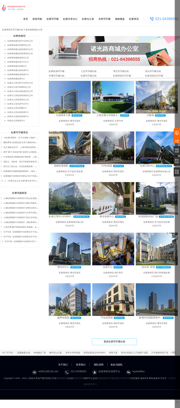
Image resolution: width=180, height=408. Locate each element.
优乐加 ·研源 (148, 267)
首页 (25, 19)
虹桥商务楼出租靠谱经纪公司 (20, 49)
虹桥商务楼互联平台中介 (18, 62)
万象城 (150, 115)
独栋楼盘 (120, 19)
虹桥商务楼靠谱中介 (16, 79)
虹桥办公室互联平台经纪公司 (20, 83)
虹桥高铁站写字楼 (154, 75)
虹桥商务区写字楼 (122, 75)
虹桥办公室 (88, 19)
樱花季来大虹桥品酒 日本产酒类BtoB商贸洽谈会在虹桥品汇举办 (31, 142)
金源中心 (107, 267)
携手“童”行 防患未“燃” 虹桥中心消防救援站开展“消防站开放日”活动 (32, 152)
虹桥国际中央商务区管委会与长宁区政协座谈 (22, 176)
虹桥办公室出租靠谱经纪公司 (20, 91)
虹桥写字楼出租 (89, 75)
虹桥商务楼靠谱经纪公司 (18, 58)
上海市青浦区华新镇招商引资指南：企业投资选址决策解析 (28, 227)
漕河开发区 (75, 121)
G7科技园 (107, 166)
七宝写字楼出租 (89, 71)
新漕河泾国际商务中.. (150, 317)
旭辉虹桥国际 (61, 166)
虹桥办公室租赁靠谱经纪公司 (20, 95)
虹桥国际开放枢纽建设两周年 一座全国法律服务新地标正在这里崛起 (33, 171)
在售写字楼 (105, 19)
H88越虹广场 (39, 352)
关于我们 (63, 364)
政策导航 (37, 19)
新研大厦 (113, 352)
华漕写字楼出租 (56, 75)
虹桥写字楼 (53, 19)
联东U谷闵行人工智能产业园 (134, 352)
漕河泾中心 (63, 267)
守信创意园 (107, 317)
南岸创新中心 (107, 216)
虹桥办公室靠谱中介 (16, 120)
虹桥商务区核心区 (75, 222)
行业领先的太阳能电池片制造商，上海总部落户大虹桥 (26, 157)
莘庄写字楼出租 (121, 71)
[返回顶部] (177, 403)
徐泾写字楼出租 (153, 71)
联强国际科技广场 (148, 216)
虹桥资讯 (134, 19)
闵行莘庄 (119, 272)
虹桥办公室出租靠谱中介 (18, 112)
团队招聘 (99, 364)
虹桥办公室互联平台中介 (18, 104)
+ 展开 (173, 352)
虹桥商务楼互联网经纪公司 (19, 45)
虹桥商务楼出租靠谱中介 (18, 70)
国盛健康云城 (23, 352)
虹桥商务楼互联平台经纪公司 (20, 41)
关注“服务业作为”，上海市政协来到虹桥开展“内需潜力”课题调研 (31, 147)
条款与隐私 (117, 364)
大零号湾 (119, 121)
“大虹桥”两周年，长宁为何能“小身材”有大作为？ (24, 138)
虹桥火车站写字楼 (122, 378)
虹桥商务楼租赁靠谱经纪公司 (20, 53)
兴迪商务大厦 (63, 115)
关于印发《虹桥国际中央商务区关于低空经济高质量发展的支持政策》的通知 (36, 232)
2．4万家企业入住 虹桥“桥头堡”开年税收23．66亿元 (27, 181)
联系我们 (81, 364)
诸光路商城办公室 (34, 29)
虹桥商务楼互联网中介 (17, 66)
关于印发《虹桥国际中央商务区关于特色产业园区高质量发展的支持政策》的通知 (38, 237)
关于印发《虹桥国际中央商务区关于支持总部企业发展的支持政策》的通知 (36, 241)
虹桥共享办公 (70, 19)
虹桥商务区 (64, 121)
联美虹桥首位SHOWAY (94, 352)
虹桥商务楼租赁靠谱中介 (18, 74)
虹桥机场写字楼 (56, 71)
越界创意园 (63, 317)
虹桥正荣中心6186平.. (60, 216)
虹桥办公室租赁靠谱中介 (18, 116)
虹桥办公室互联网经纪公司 (19, 87)
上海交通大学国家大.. (107, 115)
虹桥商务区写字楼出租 (12, 29)
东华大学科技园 (72, 352)
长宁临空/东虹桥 (75, 171)
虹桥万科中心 (147, 166)
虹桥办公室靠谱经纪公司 (18, 100)
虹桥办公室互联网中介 (17, 108)
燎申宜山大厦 (55, 352)
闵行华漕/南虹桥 (162, 272)
